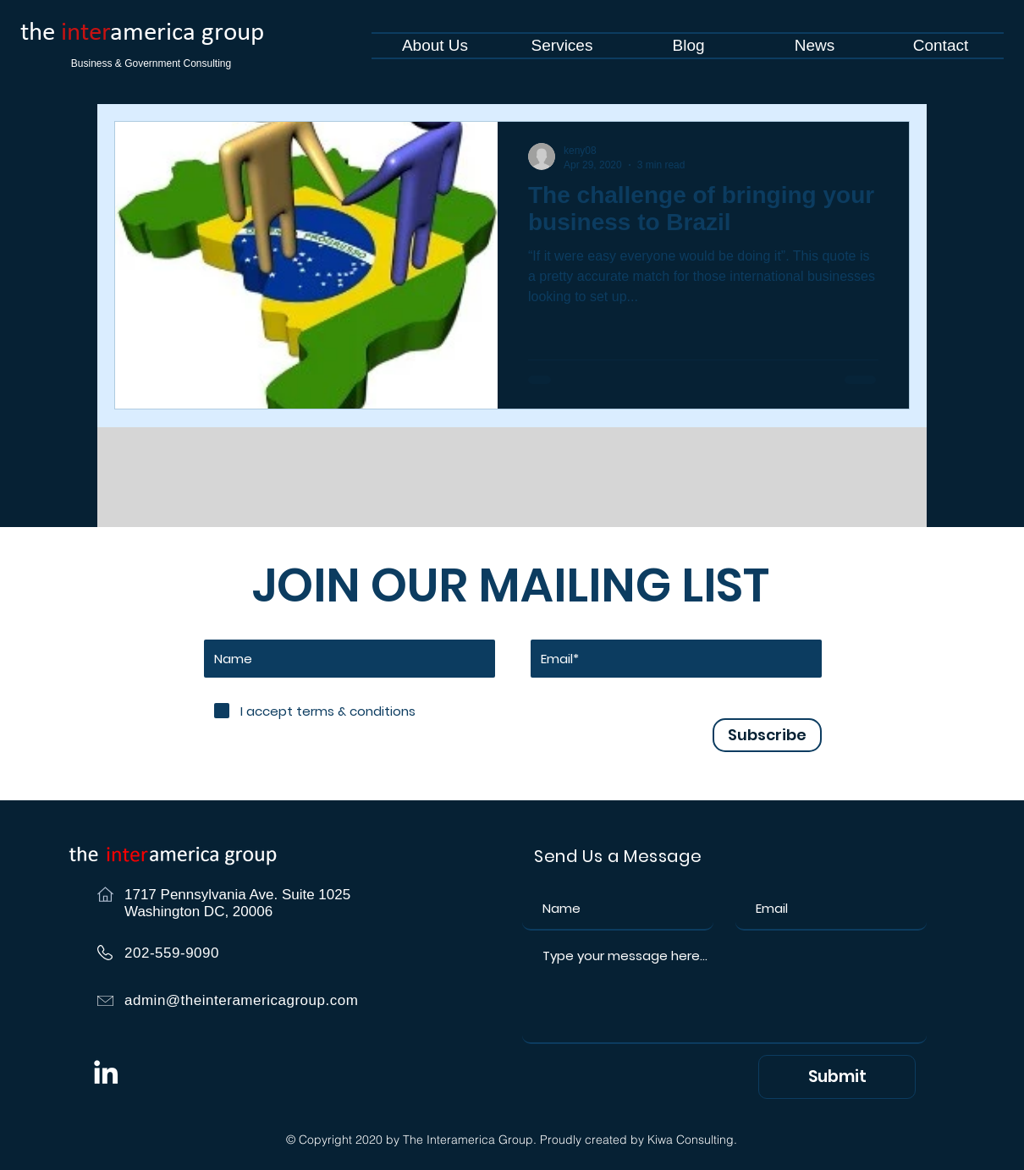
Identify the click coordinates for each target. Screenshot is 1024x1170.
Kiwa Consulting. (692, 1139)
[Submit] (837, 1077)
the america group (142, 33)
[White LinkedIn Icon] (106, 1072)
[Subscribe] (767, 735)
